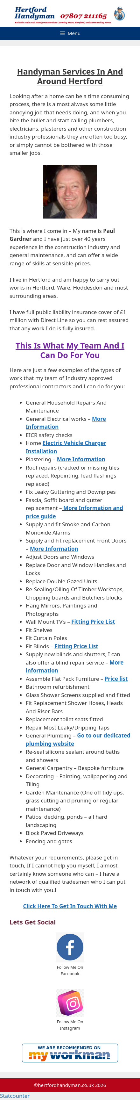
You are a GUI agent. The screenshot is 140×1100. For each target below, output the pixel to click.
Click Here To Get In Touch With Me (70, 906)
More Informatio (52, 548)
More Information (81, 459)
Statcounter (15, 1095)
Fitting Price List (93, 621)
